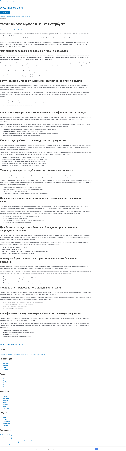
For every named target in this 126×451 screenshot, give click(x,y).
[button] (46, 18)
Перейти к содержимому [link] (7, 1)
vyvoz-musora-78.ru (11, 7)
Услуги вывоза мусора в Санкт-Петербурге (12, 30)
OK (96, 449)
